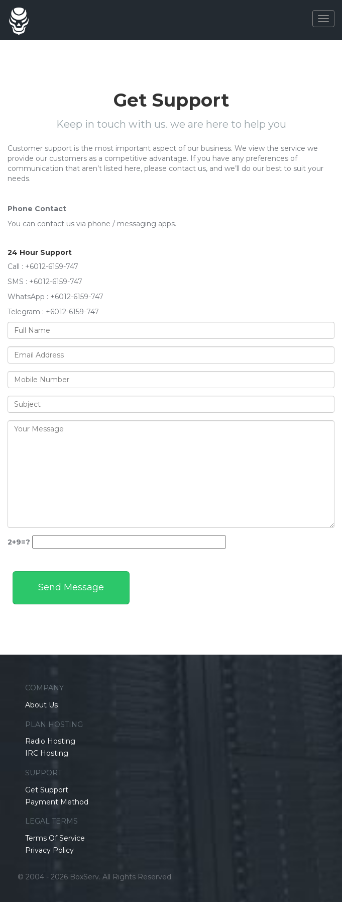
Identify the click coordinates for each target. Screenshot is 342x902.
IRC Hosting (46, 753)
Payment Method (56, 801)
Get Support (46, 789)
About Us (41, 704)
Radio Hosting (50, 741)
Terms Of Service (55, 838)
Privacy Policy (49, 850)
